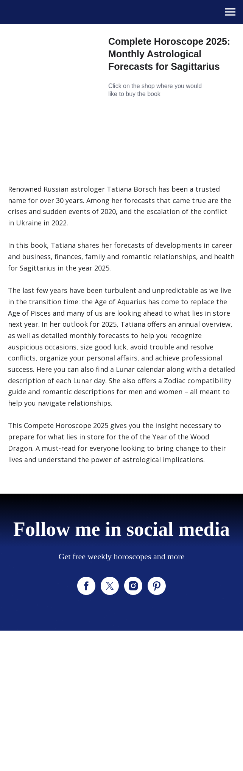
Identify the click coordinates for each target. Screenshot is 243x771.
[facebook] (86, 586)
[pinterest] (157, 586)
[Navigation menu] (230, 12)
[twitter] (110, 586)
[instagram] (133, 586)
